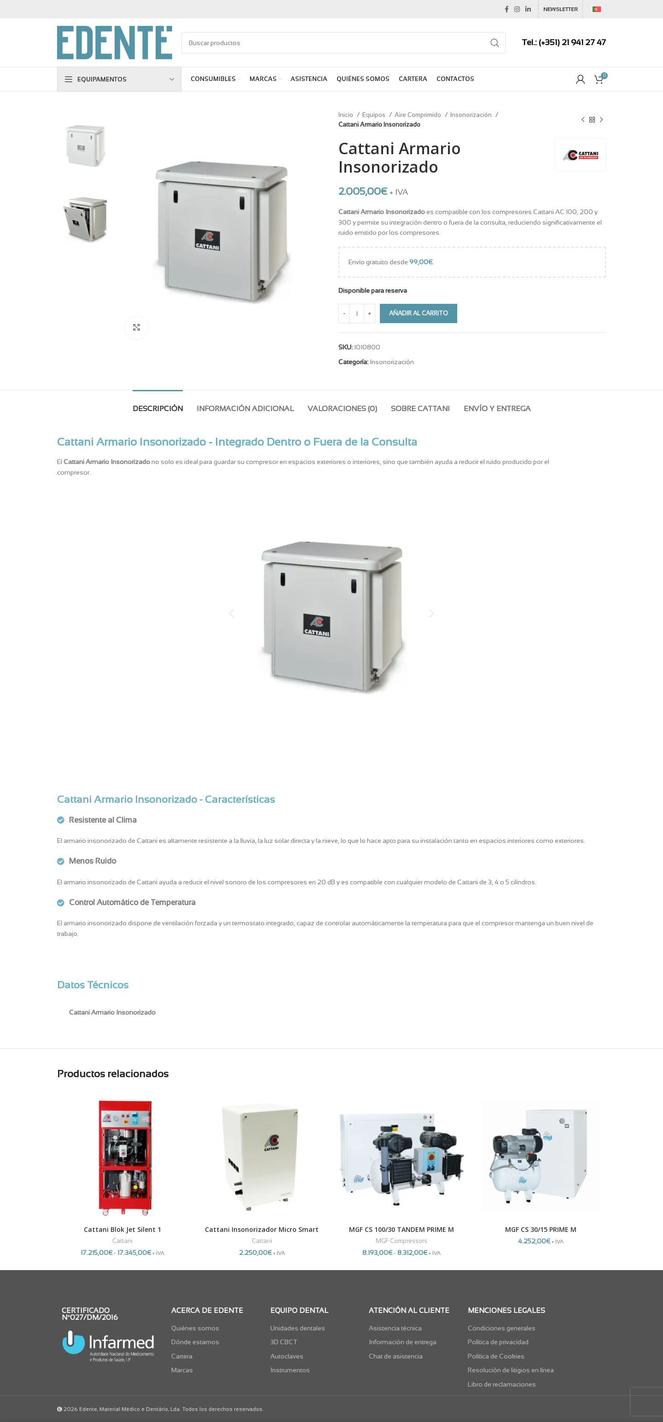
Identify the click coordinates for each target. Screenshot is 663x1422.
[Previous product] (582, 119)
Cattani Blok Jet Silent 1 (122, 1229)
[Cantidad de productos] (357, 313)
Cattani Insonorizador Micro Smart (262, 1229)
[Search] (343, 42)
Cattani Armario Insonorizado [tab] (112, 1012)
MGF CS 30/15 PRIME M (540, 1229)
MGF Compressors (401, 1240)
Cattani (122, 1240)
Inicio (346, 114)
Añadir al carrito (418, 313)
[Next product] (601, 119)
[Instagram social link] (517, 9)
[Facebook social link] (507, 9)
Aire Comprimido (418, 114)
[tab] (158, 404)
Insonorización (471, 114)
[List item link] (216, 1328)
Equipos (374, 114)
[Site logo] (114, 42)
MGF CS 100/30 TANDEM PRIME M (401, 1229)
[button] (231, 613)
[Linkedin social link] (528, 9)
